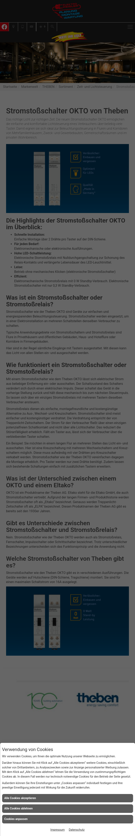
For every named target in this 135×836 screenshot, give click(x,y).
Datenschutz (77, 829)
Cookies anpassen (16, 819)
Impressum (57, 829)
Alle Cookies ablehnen (18, 808)
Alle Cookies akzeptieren (20, 798)
